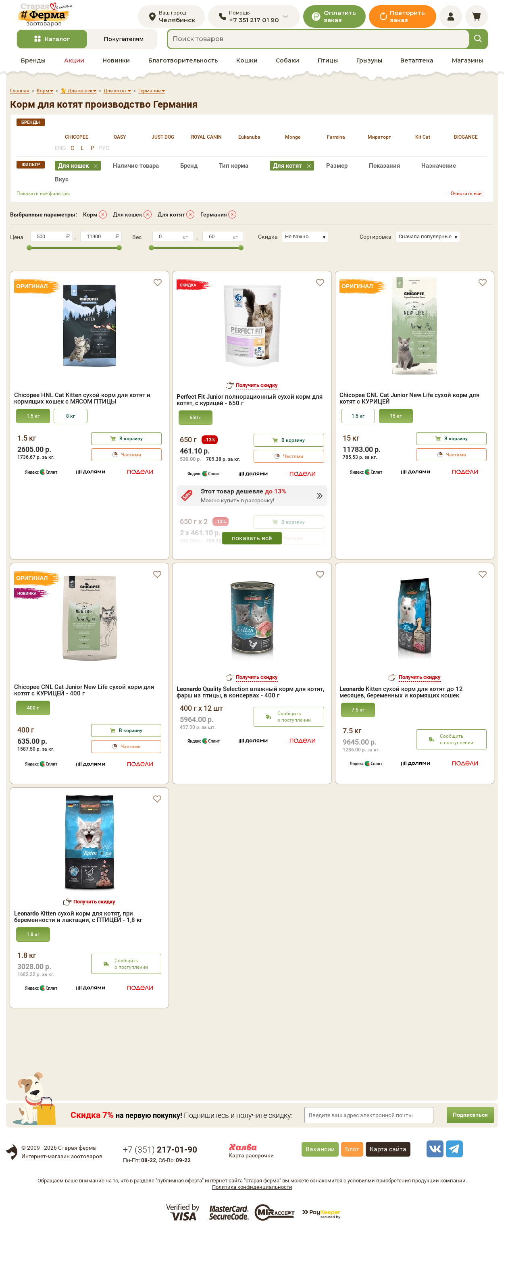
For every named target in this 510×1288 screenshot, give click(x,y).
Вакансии (320, 1203)
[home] (54, 18)
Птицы (328, 69)
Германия (213, 223)
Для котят (171, 223)
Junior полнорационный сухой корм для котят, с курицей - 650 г (250, 395)
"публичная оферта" (180, 1235)
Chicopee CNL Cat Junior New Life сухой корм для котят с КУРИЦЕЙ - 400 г (84, 744)
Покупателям (124, 48)
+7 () (160, 1204)
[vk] (433, 1202)
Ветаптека (416, 69)
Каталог (57, 48)
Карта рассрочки (251, 1209)
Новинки (116, 69)
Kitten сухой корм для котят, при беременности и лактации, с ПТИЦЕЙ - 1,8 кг (78, 970)
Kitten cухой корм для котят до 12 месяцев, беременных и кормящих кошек (401, 746)
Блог (352, 1203)
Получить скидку (257, 380)
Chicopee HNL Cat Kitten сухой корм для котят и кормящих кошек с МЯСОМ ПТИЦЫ (82, 393)
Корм (90, 223)
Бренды (33, 69)
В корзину (131, 433)
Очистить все (466, 202)
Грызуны (369, 69)
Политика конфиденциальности (252, 1241)
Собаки (287, 69)
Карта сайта (388, 1203)
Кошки (247, 69)
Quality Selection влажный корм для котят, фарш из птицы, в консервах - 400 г (250, 746)
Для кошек (127, 223)
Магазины (467, 69)
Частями (131, 449)
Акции (74, 69)
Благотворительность (183, 69)
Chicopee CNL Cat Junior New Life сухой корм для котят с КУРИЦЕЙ (409, 393)
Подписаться (465, 1169)
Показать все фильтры (43, 202)
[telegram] (453, 1202)
